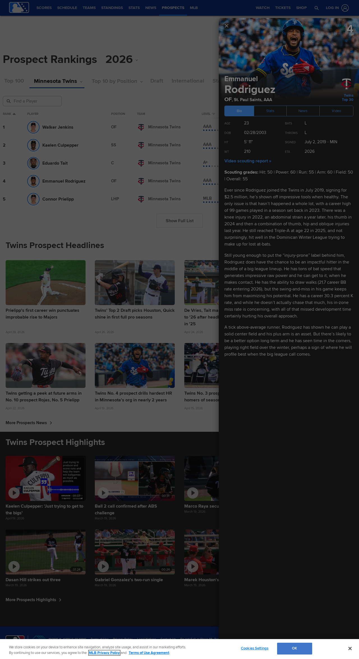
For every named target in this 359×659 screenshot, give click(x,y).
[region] (179, 649)
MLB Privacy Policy (104, 653)
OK (294, 648)
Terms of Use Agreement (149, 653)
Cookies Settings (254, 648)
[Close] (350, 648)
